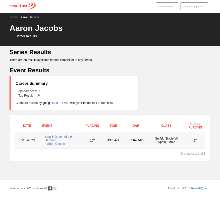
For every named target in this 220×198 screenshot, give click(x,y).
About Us (173, 188)
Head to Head (60, 103)
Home (14, 17)
